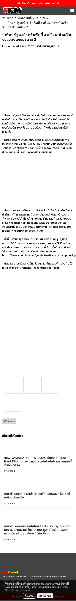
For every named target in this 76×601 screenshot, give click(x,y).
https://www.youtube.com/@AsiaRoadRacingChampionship (39, 255)
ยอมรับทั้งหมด (45, 595)
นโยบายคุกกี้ (24, 590)
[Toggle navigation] (72, 10)
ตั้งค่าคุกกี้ (29, 595)
